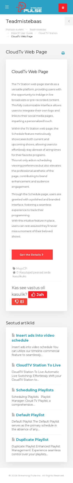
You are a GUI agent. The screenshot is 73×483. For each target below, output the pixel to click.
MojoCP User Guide (22, 33)
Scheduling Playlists (33, 390)
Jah (38, 294)
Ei (19, 301)
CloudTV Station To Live (36, 365)
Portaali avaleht (15, 29)
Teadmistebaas (38, 29)
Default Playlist (28, 415)
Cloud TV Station (48, 33)
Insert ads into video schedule (33, 338)
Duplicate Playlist (30, 440)
